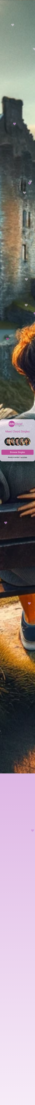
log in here (24, 457)
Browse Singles (17, 452)
